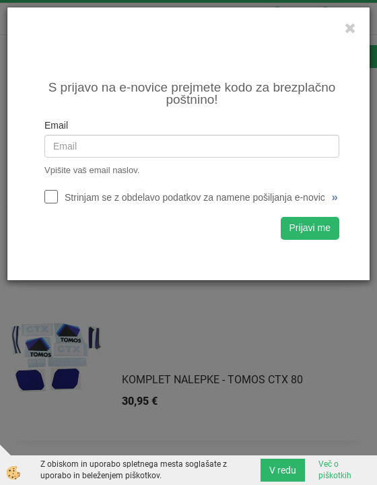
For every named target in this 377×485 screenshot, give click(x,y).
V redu (282, 470)
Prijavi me (310, 227)
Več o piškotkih (334, 469)
